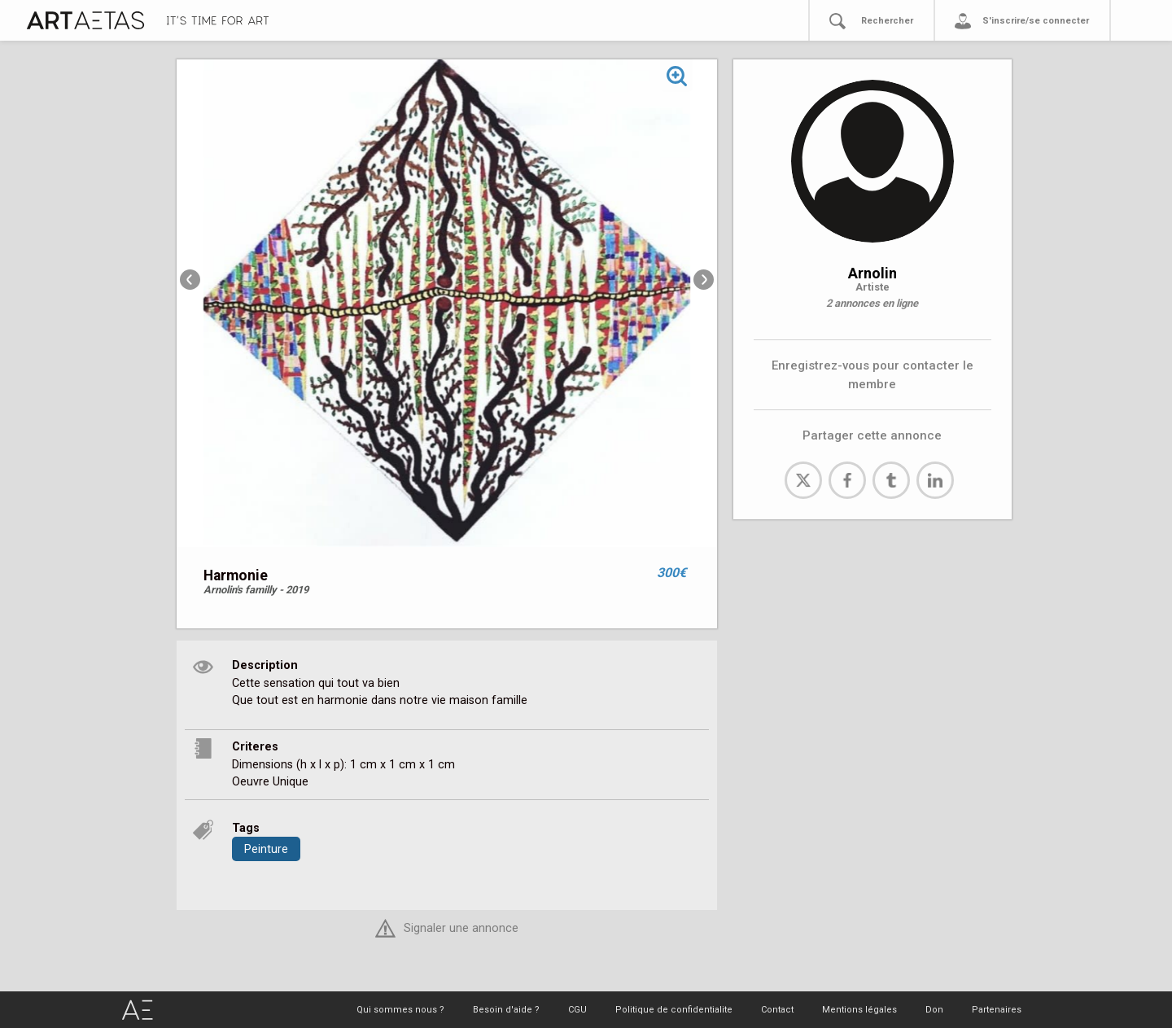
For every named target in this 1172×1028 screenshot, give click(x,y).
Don (934, 1009)
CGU (577, 1009)
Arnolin (872, 273)
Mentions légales (859, 1009)
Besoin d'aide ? (506, 1009)
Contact (777, 1009)
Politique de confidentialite (673, 1009)
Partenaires (996, 1009)
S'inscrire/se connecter (1035, 20)
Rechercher (887, 20)
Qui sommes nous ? (400, 1009)
